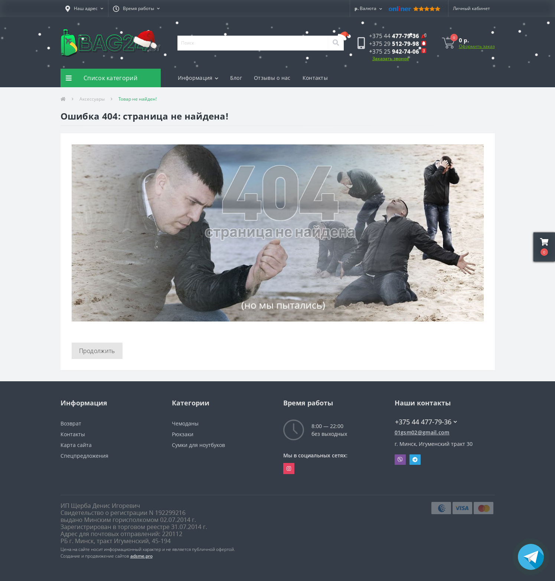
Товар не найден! (137, 99)
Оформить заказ (477, 46)
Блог (236, 77)
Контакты (315, 77)
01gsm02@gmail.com (422, 432)
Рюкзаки (182, 434)
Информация (198, 77)
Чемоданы (185, 423)
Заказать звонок (390, 58)
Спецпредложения (84, 455)
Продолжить (97, 351)
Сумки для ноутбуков (198, 444)
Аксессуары (92, 99)
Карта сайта (76, 444)
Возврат (71, 423)
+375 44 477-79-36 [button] (426, 422)
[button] (84, 8)
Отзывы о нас (272, 77)
